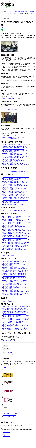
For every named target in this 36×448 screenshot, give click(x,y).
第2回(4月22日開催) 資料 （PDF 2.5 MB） (14, 290)
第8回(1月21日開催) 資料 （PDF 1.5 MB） (14, 184)
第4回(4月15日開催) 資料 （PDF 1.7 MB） (14, 154)
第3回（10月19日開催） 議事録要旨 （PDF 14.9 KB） (16, 322)
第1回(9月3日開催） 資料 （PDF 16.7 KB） (14, 204)
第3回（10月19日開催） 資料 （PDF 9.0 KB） (15, 324)
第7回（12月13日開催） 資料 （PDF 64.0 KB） (15, 232)
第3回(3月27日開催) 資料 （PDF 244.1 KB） (14, 157)
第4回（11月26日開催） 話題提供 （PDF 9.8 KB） (16, 318)
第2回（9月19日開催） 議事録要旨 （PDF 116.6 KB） (16, 245)
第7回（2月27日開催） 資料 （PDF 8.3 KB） (14, 311)
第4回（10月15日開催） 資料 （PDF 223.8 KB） (15, 240)
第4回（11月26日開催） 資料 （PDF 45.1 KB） (15, 321)
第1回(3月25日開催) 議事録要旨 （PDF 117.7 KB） (16, 291)
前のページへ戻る (7, 352)
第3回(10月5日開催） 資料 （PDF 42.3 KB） (14, 198)
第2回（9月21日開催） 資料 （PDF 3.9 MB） (14, 327)
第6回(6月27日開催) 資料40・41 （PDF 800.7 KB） (16, 266)
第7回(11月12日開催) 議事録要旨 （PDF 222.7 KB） (16, 144)
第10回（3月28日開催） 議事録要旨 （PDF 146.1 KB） (17, 222)
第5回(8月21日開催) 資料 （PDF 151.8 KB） (14, 152)
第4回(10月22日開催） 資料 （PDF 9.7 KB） (14, 195)
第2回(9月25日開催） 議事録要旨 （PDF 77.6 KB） (16, 200)
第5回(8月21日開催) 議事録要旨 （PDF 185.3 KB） (16, 150)
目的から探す (6, 348)
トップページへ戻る (8, 354)
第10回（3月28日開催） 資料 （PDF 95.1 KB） (15, 223)
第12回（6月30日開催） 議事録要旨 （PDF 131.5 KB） (17, 216)
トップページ (11, 11)
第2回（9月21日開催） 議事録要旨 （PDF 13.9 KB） (16, 325)
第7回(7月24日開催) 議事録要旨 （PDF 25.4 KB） (15, 261)
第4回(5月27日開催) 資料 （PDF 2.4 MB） (14, 283)
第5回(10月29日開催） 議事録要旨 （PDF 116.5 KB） (16, 191)
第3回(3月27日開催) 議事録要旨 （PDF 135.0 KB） (16, 156)
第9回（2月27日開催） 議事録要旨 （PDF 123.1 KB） (16, 225)
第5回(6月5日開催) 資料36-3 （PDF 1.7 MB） (14, 278)
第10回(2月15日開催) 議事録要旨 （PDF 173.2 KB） (16, 177)
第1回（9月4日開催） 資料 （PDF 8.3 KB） (14, 329)
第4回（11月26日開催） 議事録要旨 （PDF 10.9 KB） (16, 319)
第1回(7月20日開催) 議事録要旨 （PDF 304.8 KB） (16, 162)
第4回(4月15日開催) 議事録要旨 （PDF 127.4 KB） (16, 153)
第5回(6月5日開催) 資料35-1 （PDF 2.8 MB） (14, 273)
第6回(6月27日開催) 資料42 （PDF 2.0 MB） (14, 267)
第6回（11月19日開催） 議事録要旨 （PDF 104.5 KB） (17, 233)
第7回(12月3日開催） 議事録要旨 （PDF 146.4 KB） (16, 185)
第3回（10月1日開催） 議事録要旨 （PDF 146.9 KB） (16, 242)
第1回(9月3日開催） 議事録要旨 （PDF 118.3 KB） (16, 202)
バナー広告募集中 (5, 367)
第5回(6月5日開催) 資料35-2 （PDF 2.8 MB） (14, 274)
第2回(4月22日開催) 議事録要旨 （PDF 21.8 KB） (15, 287)
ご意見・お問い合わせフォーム (8, 340)
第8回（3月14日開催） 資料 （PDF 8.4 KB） (14, 308)
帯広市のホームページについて (11, 413)
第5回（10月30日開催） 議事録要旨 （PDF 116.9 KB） (17, 236)
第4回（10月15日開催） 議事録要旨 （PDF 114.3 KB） (17, 239)
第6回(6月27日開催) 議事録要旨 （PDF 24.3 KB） (15, 263)
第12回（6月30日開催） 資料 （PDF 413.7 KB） (15, 217)
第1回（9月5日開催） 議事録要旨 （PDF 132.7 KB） (16, 248)
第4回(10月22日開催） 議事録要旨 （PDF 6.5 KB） (16, 194)
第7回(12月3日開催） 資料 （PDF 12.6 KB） (14, 187)
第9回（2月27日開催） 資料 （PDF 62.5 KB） (15, 226)
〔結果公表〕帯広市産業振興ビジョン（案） (14, 139)
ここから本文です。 (5, 18)
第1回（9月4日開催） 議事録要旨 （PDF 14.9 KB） (16, 328)
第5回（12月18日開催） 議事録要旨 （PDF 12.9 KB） (16, 315)
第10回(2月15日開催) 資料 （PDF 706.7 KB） (14, 178)
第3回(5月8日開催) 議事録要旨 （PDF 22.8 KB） (15, 284)
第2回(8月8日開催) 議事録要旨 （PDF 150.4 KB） (15, 159)
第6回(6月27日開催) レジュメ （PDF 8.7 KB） (15, 264)
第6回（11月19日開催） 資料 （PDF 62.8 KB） (15, 235)
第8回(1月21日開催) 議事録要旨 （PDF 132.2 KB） (16, 182)
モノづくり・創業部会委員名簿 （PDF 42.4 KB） (15, 171)
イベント (5, 347)
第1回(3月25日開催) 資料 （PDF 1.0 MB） (14, 294)
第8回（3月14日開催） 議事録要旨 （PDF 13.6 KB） (16, 306)
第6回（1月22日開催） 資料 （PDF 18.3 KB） (15, 314)
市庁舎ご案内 (6, 432)
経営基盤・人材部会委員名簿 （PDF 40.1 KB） (15, 210)
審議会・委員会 (24, 11)
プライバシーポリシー (8, 416)
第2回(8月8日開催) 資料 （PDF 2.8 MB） (13, 160)
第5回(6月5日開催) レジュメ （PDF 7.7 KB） (14, 271)
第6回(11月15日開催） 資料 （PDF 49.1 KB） (14, 190)
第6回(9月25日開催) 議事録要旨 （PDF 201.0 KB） (16, 147)
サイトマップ (6, 417)
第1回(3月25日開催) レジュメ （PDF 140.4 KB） (15, 293)
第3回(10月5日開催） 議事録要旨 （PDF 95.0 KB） (16, 197)
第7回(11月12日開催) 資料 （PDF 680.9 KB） (14, 146)
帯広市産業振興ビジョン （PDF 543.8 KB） (14, 137)
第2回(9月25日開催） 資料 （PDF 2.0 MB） (14, 201)
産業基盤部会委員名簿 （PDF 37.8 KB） (13, 255)
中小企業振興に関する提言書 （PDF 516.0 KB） (15, 109)
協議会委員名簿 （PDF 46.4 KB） (11, 98)
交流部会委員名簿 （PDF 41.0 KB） (12, 301)
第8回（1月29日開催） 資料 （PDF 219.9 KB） (15, 229)
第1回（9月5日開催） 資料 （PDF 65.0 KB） (14, 249)
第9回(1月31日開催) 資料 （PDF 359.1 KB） (14, 181)
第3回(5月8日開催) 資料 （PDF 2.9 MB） (13, 286)
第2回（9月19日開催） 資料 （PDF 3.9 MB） (14, 246)
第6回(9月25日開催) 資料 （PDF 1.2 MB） (14, 149)
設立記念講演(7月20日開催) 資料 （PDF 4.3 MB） (16, 164)
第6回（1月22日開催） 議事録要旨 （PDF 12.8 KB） (16, 312)
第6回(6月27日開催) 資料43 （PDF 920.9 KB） (15, 268)
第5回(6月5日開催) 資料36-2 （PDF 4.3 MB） (14, 277)
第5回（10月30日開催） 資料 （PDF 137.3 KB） (15, 238)
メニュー (5, 345)
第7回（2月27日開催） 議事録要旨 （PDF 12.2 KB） (16, 309)
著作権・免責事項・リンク (9, 415)
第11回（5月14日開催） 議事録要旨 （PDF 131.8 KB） (17, 219)
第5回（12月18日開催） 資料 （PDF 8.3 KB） (15, 316)
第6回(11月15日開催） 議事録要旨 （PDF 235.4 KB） (16, 188)
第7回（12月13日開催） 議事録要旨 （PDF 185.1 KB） (17, 230)
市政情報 (17, 11)
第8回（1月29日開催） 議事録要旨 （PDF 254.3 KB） (16, 228)
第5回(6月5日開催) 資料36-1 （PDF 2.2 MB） (14, 276)
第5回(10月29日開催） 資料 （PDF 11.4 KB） (14, 192)
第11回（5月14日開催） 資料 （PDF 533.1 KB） (15, 220)
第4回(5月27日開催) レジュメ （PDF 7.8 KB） (15, 281)
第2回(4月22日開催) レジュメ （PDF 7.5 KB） (15, 289)
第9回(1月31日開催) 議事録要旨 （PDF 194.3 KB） (16, 180)
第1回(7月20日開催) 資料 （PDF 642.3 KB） (14, 163)
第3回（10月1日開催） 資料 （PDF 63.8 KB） (15, 243)
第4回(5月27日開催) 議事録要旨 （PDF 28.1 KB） (15, 280)
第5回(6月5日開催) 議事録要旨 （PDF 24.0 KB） (15, 270)
